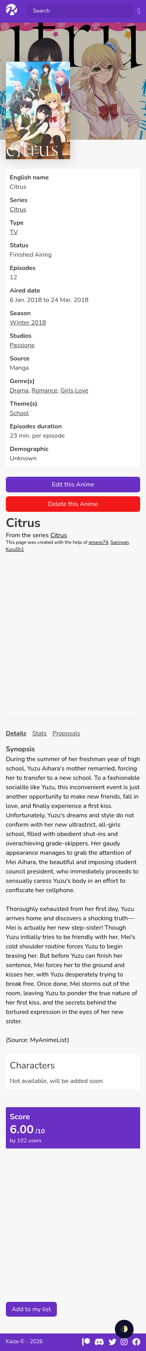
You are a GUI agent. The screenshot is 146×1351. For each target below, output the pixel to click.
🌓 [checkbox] (124, 1329)
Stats (39, 733)
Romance (44, 390)
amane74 (98, 542)
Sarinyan (120, 542)
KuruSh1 (15, 549)
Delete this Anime (73, 504)
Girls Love (74, 390)
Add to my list (31, 1309)
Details (16, 733)
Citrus (18, 209)
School (19, 413)
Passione (22, 345)
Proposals (66, 733)
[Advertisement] (73, 636)
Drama (19, 390)
